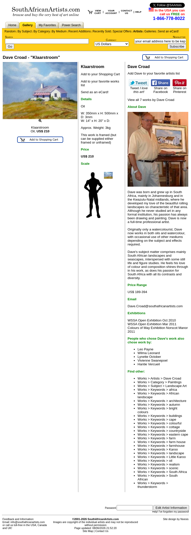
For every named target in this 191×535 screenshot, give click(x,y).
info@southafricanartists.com (28, 522)
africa (173, 389)
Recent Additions (79, 31)
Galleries (150, 31)
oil (170, 460)
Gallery (27, 25)
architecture (177, 401)
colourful (175, 423)
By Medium (59, 31)
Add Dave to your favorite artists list (154, 73)
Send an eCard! (168, 31)
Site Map (88, 531)
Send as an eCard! (94, 92)
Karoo (173, 449)
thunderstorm (147, 487)
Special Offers (122, 31)
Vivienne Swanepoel (153, 360)
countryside (177, 431)
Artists (138, 31)
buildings (175, 416)
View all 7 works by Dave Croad (151, 100)
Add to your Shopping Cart (100, 74)
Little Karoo (177, 457)
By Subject (24, 31)
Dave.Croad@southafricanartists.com (155, 306)
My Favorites (47, 25)
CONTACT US (126, 11)
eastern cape (178, 434)
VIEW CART (98, 11)
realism (174, 464)
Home (12, 25)
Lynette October (149, 357)
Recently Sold (102, 31)
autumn (174, 404)
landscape (176, 453)
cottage (174, 427)
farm (172, 438)
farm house (177, 442)
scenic (173, 468)
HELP (138, 12)
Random (10, 31)
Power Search (71, 25)
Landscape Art (176, 386)
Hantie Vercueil (149, 364)
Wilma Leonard (149, 353)
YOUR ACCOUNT (111, 11)
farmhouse (177, 446)
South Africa (178, 472)
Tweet (139, 88)
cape (172, 419)
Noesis (184, 519)
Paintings (175, 382)
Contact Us (101, 531)
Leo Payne (145, 349)
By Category (42, 31)
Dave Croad (172, 378)
